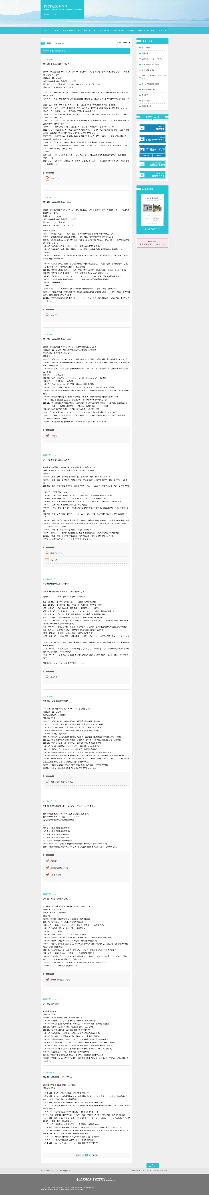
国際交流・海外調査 (146, 30)
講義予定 (54, 677)
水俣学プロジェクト (71, 30)
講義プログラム (57, 553)
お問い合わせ (136, 1170)
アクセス (162, 30)
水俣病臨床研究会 (148, 70)
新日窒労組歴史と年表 (59, 868)
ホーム (46, 30)
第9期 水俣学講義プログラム (62, 782)
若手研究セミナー (148, 89)
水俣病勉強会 (146, 101)
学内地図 (54, 560)
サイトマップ (147, 1170)
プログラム (55, 178)
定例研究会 (146, 95)
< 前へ (78, 1155)
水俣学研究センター (62, 7)
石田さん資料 (56, 875)
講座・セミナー (89, 30)
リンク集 (164, 1170)
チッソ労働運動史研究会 (150, 84)
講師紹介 (54, 861)
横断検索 (118, 30)
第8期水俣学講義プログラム (61, 980)
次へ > (95, 1155)
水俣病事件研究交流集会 (150, 64)
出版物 (131, 30)
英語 (55, 14)
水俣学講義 (146, 48)
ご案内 (56, 30)
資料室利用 (104, 30)
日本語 (47, 14)
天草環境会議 (146, 106)
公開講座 (145, 53)
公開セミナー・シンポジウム (152, 59)
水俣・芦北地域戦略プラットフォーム (154, 77)
